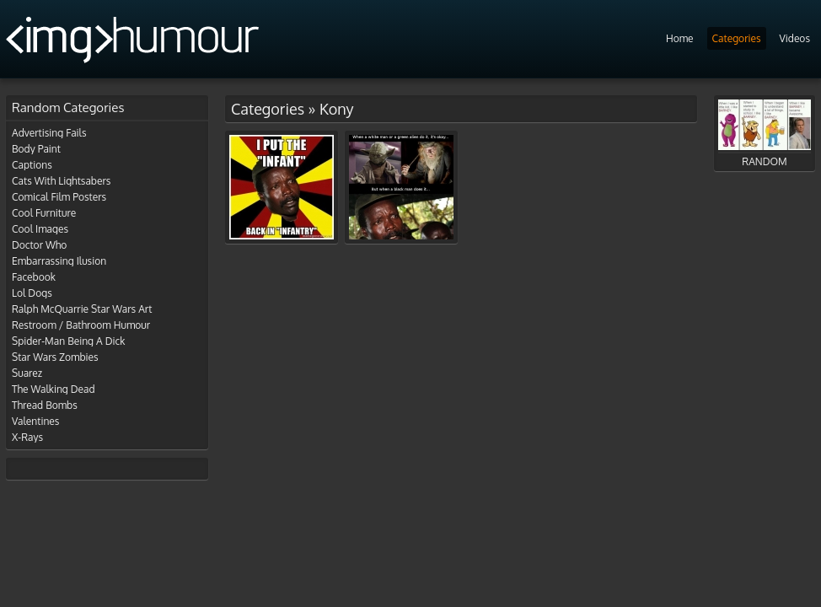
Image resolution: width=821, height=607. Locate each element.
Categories (736, 38)
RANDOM (764, 133)
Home (680, 38)
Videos (795, 38)
